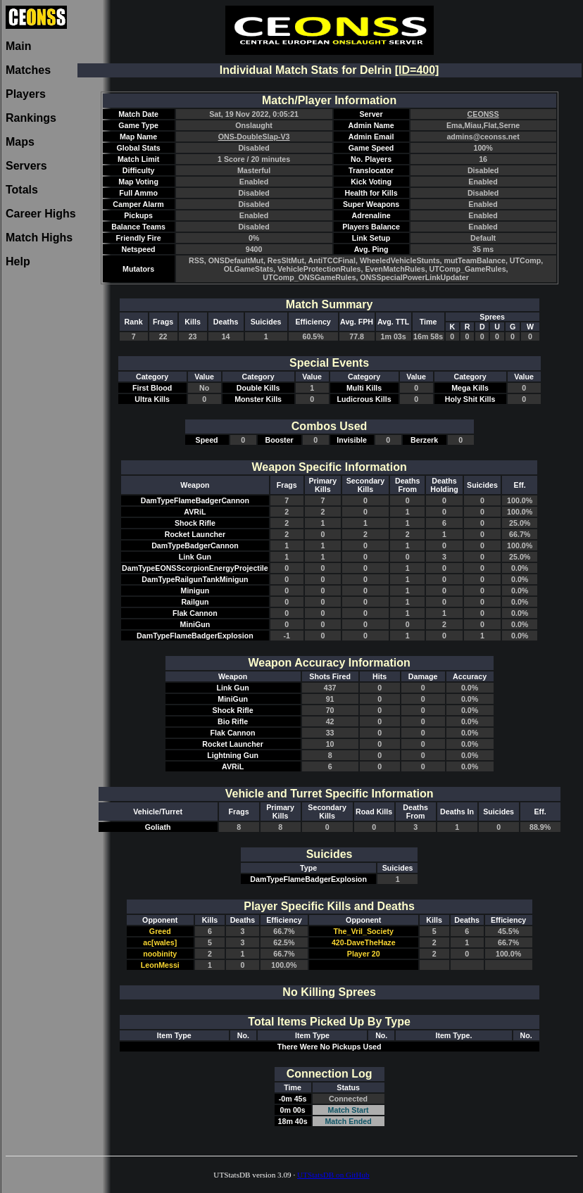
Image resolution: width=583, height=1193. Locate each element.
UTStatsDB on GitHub (333, 1174)
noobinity (160, 953)
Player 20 (363, 953)
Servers (26, 166)
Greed (160, 931)
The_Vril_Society (364, 931)
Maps (20, 142)
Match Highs (39, 238)
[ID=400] (417, 70)
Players (26, 94)
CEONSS (483, 114)
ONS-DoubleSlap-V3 (254, 136)
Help (18, 261)
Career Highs (41, 214)
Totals (22, 190)
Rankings (31, 118)
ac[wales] (160, 942)
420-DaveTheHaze (364, 942)
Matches (28, 70)
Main (18, 46)
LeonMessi (160, 965)
